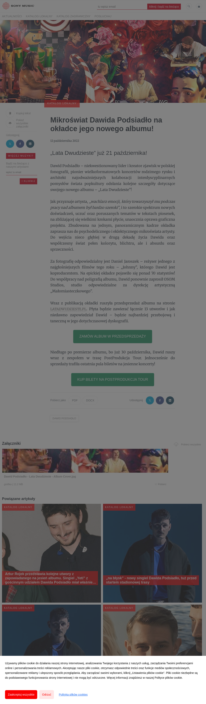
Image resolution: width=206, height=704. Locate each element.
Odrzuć (46, 694)
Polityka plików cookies (73, 694)
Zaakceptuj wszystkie (21, 694)
